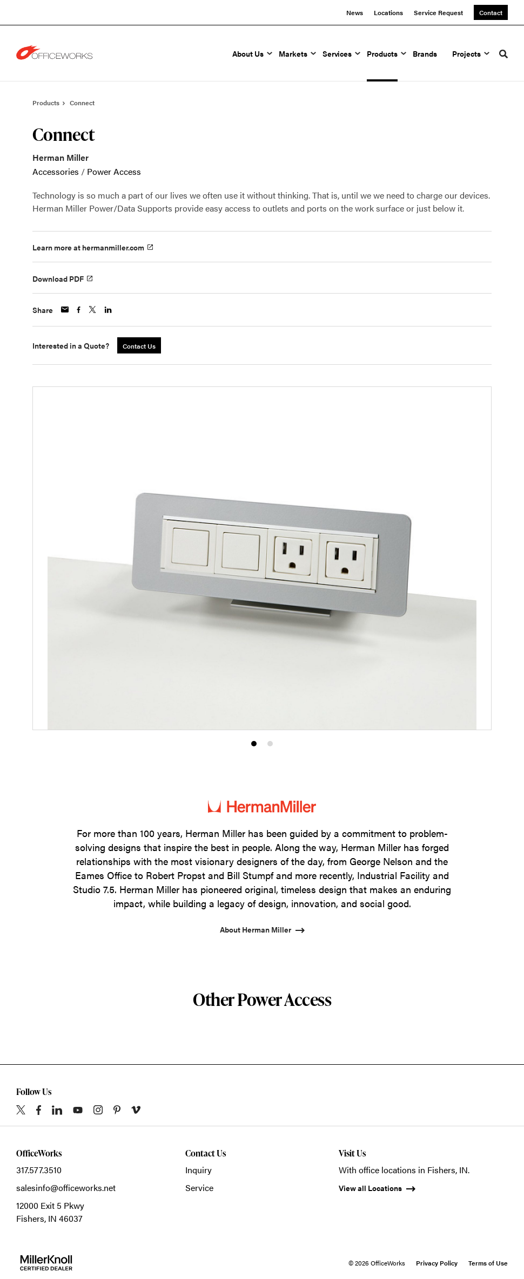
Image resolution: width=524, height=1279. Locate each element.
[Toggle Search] (503, 54)
